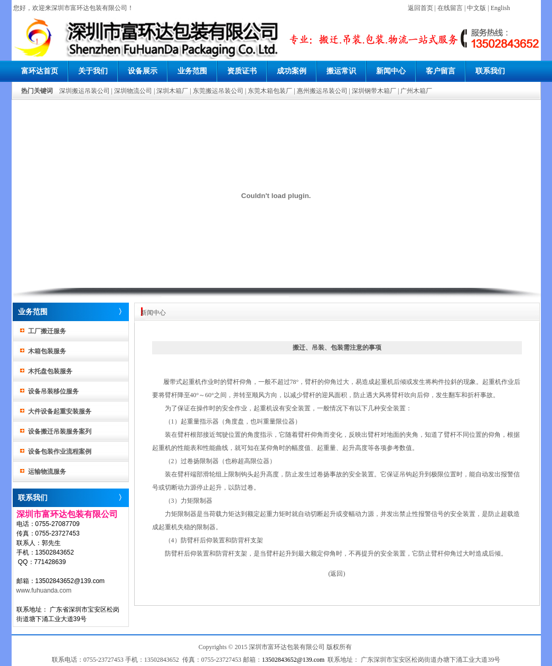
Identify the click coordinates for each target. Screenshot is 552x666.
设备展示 (142, 71)
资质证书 (242, 71)
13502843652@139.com (293, 659)
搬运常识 (341, 71)
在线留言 (450, 8)
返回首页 (420, 8)
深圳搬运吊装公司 (84, 91)
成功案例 (291, 71)
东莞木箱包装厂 (270, 91)
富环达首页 (39, 71)
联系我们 (490, 71)
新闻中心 (391, 71)
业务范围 (192, 71)
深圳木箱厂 (172, 91)
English (500, 8)
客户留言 (440, 71)
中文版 (476, 8)
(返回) (337, 573)
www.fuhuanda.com (44, 590)
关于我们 (93, 71)
